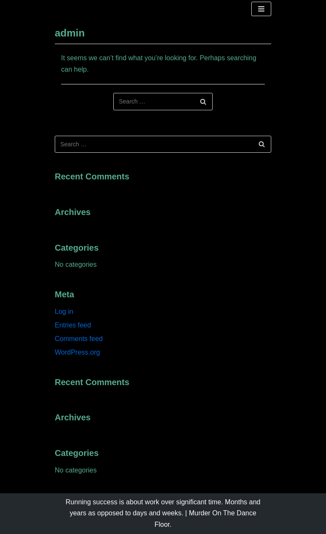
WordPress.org (77, 352)
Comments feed (79, 338)
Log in (64, 311)
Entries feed (73, 325)
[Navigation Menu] (261, 9)
